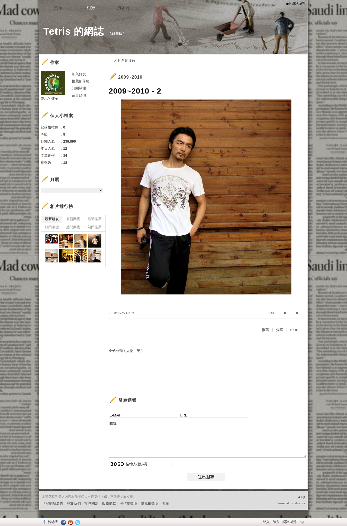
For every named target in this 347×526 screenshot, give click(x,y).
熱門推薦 (95, 227)
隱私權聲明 (149, 503)
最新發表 (52, 219)
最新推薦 (95, 219)
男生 (140, 351)
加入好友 (79, 74)
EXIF (294, 330)
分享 (279, 330)
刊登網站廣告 (52, 503)
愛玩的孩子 (49, 99)
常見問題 (91, 503)
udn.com (299, 503)
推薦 (265, 330)
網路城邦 (289, 522)
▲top (301, 497)
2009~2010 (130, 77)
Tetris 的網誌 (73, 31)
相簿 (90, 7)
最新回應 (73, 219)
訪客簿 (123, 7)
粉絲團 (53, 522)
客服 (165, 503)
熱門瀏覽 (52, 227)
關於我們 (74, 503)
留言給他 (79, 95)
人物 (129, 351)
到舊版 (117, 33)
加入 (275, 522)
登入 (266, 522)
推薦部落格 (80, 81)
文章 (58, 7)
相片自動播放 (124, 61)
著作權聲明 (128, 503)
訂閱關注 (79, 88)
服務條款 (109, 503)
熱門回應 (73, 227)
